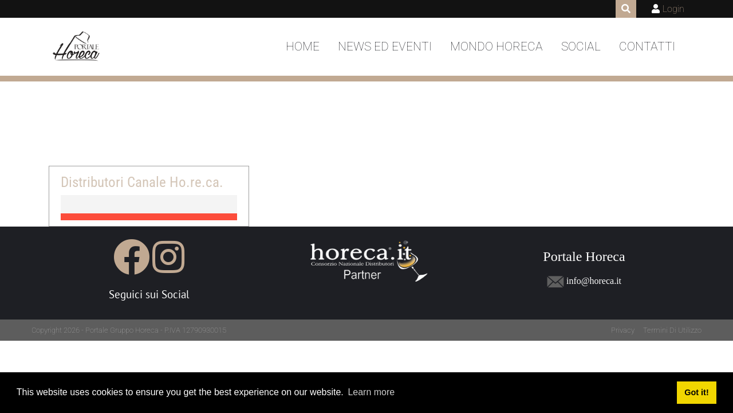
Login (673, 8)
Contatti (647, 46)
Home (303, 46)
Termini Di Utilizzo (672, 330)
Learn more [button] (371, 392)
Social (581, 46)
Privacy (623, 330)
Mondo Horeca (496, 46)
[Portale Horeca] (77, 47)
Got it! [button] (696, 392)
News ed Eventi (385, 46)
